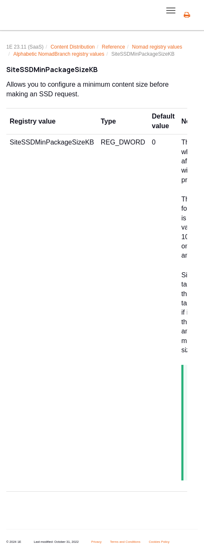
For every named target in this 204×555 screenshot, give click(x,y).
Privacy (96, 542)
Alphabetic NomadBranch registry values (59, 54)
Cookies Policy (159, 542)
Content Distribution (72, 47)
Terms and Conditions (125, 542)
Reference (113, 47)
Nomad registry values (157, 47)
